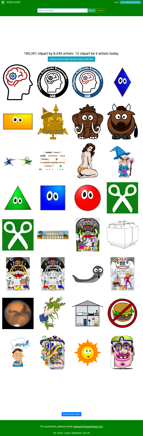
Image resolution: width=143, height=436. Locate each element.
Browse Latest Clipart (71, 414)
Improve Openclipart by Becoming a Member (71, 59)
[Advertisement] (71, 34)
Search (91, 10)
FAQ (54, 433)
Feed (85, 433)
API (88, 433)
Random (101, 10)
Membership (76, 433)
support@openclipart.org (88, 426)
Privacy (60, 433)
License (67, 433)
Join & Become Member (130, 2)
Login (116, 2)
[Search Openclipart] (62, 10)
